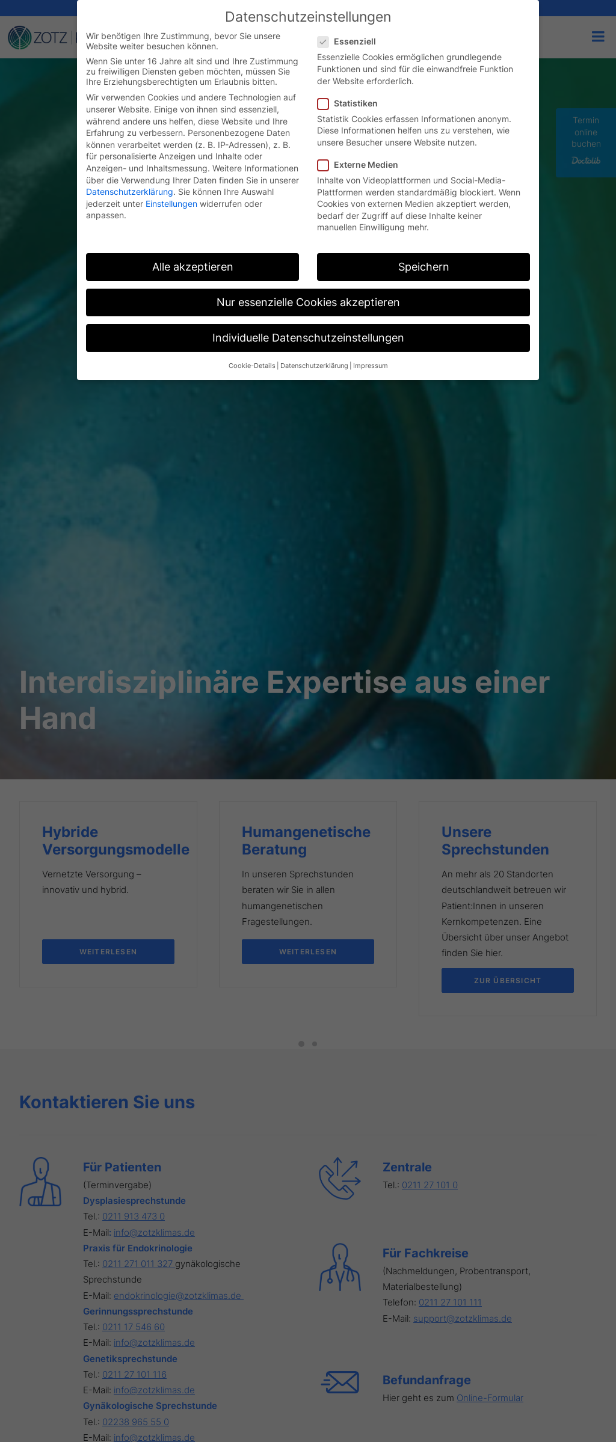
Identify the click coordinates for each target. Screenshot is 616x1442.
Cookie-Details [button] (252, 366)
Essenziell (350, 41)
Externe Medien (362, 164)
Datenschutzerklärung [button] (314, 366)
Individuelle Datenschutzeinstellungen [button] (308, 337)
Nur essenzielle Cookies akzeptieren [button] (308, 302)
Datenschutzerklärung (129, 191)
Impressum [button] (370, 366)
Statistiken (351, 103)
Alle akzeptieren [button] (192, 266)
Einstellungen (171, 203)
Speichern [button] (423, 266)
